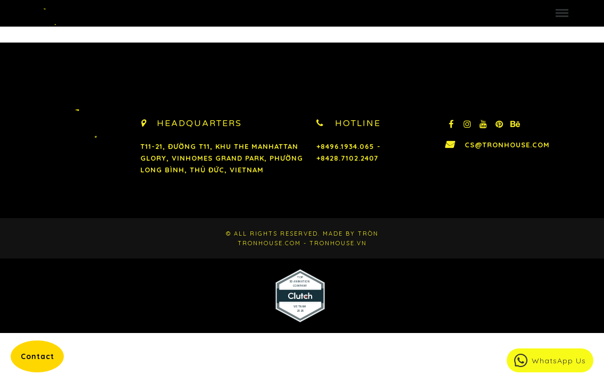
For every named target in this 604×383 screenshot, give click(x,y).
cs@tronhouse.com (507, 144)
